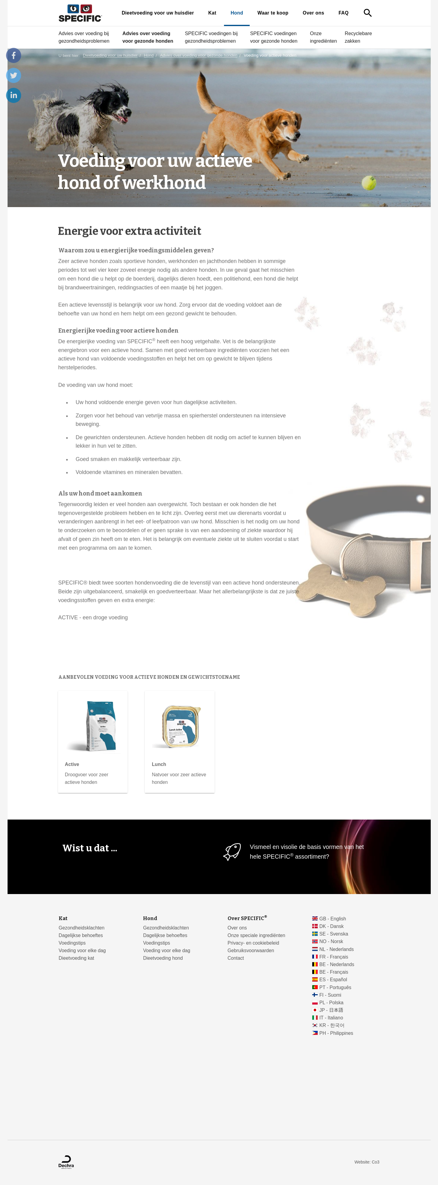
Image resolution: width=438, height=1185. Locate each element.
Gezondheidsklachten (81, 927)
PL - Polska (331, 1002)
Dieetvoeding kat (76, 958)
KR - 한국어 (332, 1025)
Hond (236, 12)
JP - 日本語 (331, 1010)
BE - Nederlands (336, 964)
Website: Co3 (367, 1162)
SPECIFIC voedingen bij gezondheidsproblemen (211, 37)
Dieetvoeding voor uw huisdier (158, 12)
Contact (236, 958)
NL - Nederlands (336, 949)
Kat (212, 12)
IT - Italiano (331, 1017)
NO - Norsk (331, 941)
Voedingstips (72, 943)
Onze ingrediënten (323, 37)
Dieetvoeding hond (163, 958)
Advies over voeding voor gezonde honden (147, 37)
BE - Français (333, 972)
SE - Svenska (333, 933)
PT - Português (335, 987)
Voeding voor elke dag (82, 950)
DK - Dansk (331, 926)
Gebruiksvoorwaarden (251, 950)
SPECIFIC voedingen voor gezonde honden (273, 37)
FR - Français (333, 956)
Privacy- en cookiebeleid (253, 943)
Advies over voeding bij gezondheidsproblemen (83, 37)
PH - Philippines (336, 1033)
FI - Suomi (330, 995)
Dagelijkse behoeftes (81, 935)
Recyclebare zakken (358, 37)
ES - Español (333, 979)
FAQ (343, 12)
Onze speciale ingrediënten (256, 935)
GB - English (332, 918)
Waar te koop (272, 12)
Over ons (313, 12)
